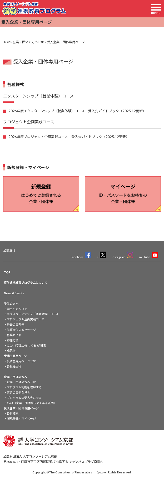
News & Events (14, 293)
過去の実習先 (15, 324)
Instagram (122, 257)
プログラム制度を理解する (24, 387)
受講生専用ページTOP (21, 361)
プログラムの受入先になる (24, 397)
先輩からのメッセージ (21, 329)
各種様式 (12, 413)
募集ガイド (14, 335)
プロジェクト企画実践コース (25, 319)
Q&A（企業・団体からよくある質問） (32, 403)
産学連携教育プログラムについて (25, 282)
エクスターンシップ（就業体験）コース (32, 314)
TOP (7, 42)
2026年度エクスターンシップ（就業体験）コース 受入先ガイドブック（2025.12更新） (77, 111)
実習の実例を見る (18, 392)
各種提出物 (14, 366)
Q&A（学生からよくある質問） (27, 345)
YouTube (148, 257)
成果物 (11, 350)
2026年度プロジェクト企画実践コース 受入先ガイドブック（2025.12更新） (68, 137)
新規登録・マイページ (21, 418)
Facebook (81, 257)
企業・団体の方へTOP (28, 42)
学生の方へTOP (17, 309)
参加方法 (12, 340)
